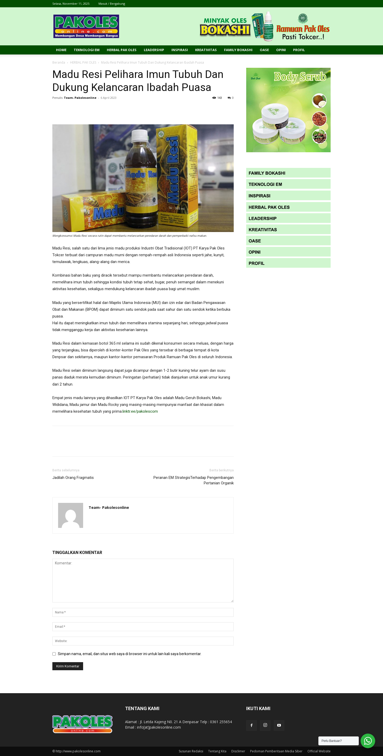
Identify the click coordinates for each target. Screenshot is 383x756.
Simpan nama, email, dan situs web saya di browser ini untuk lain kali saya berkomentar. (129, 654)
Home (61, 49)
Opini (281, 49)
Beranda (58, 62)
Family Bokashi (238, 49)
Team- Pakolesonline (80, 98)
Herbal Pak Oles (122, 49)
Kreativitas (206, 49)
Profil (299, 49)
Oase (264, 49)
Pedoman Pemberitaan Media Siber (276, 751)
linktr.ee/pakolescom (140, 411)
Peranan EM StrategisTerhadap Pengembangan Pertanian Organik (193, 480)
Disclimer (238, 751)
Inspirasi (179, 49)
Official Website (319, 751)
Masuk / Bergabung (111, 3)
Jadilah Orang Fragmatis (73, 477)
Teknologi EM (87, 49)
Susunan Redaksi (191, 751)
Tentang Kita (217, 751)
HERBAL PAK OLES (83, 62)
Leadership (154, 49)
